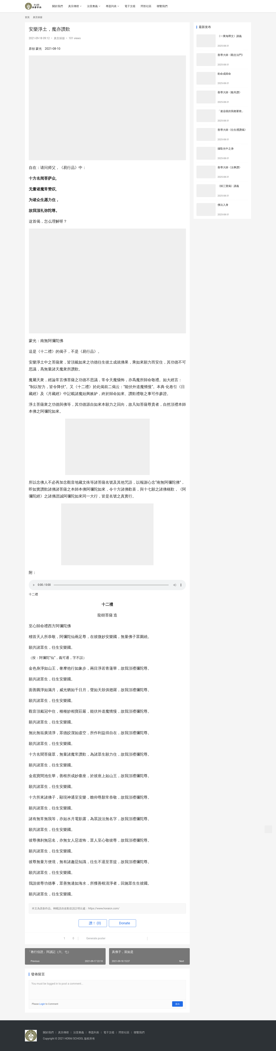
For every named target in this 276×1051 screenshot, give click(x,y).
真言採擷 (59, 38)
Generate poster (93, 938)
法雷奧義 (92, 6)
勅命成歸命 (224, 73)
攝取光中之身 (226, 148)
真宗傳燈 (73, 6)
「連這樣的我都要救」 (231, 111)
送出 (177, 1004)
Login (42, 1004)
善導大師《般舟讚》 (230, 92)
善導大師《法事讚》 (230, 167)
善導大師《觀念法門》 (231, 54)
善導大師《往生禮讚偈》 (232, 129)
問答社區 (146, 6)
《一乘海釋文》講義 (230, 36)
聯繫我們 (162, 6)
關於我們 (57, 6)
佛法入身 (223, 204)
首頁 (27, 17)
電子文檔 (130, 6)
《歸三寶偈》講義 (228, 186)
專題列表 (111, 6)
